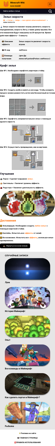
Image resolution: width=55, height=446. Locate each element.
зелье (30, 179)
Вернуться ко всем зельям (15, 246)
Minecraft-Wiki (17, 2)
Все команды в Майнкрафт (18, 368)
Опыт (7, 340)
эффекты (29, 233)
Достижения (8, 220)
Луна (7, 282)
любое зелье (40, 226)
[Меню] (50, 4)
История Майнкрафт (15, 311)
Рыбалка (9, 426)
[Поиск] (50, 11)
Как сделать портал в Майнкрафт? (22, 397)
